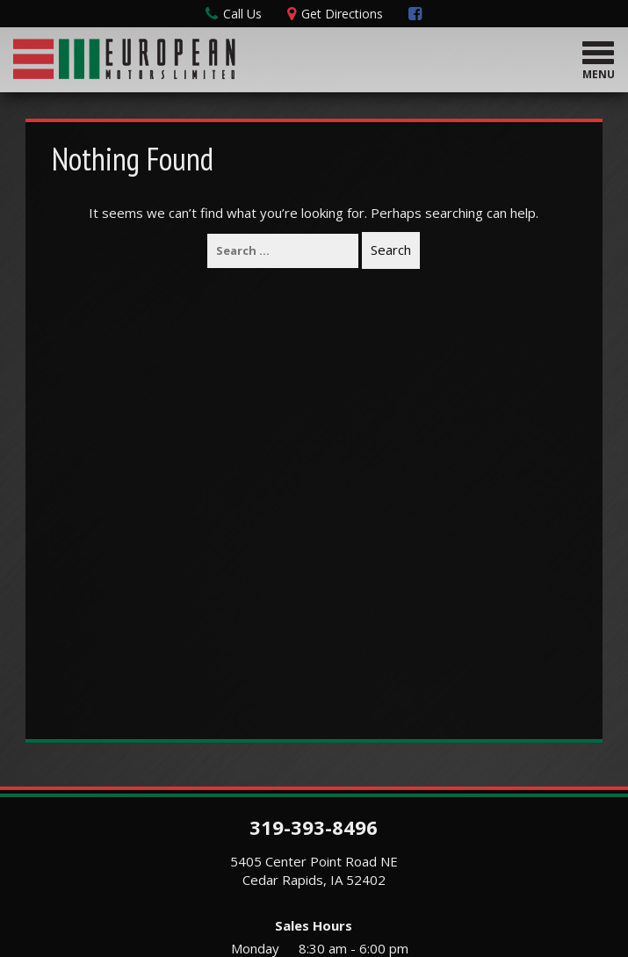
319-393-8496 (313, 827)
